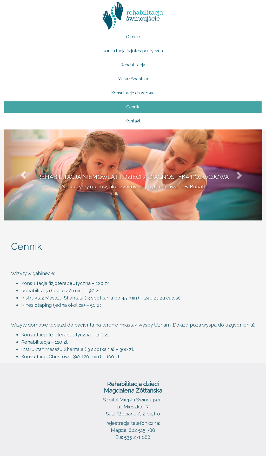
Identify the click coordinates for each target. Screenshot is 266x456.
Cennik (132, 106)
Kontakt (133, 120)
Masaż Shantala (132, 78)
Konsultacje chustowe (133, 92)
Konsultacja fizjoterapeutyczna (133, 50)
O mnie (133, 36)
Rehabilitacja (133, 64)
